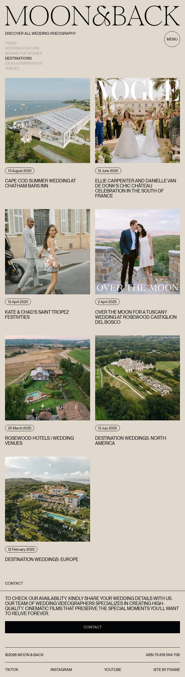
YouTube (112, 669)
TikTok (11, 669)
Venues (12, 68)
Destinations (18, 58)
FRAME (173, 669)
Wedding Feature (22, 48)
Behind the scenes (23, 53)
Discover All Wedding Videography (40, 33)
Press (11, 43)
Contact (93, 627)
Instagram (61, 669)
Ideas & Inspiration (23, 63)
